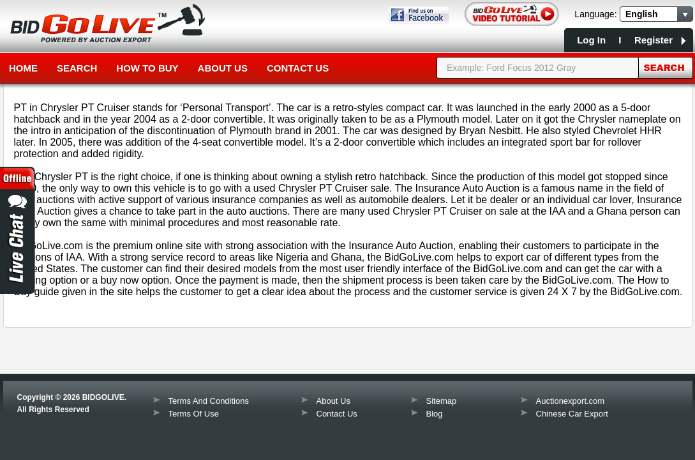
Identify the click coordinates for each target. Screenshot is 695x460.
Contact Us (298, 68)
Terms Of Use (193, 413)
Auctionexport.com (570, 401)
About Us (223, 68)
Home (23, 68)
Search (77, 68)
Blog (434, 413)
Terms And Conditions (208, 401)
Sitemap (441, 401)
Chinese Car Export (572, 413)
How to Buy (147, 68)
